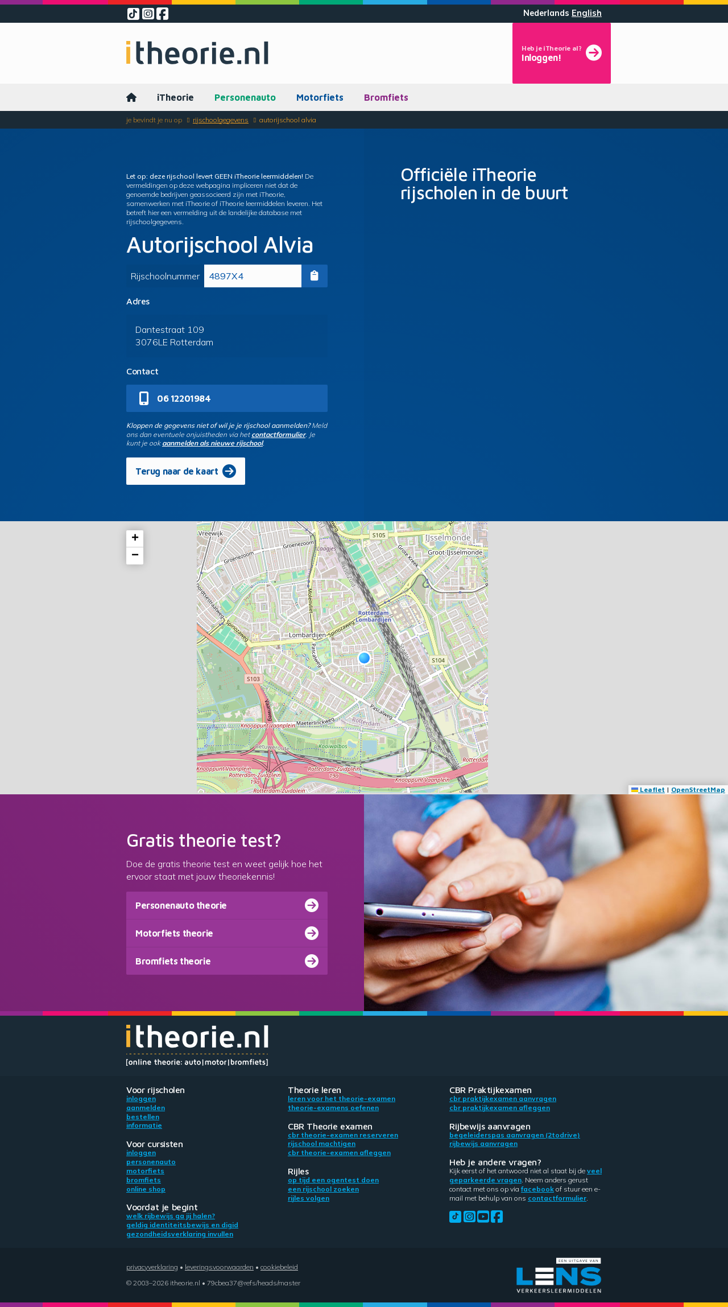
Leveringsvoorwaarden (219, 1267)
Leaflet (648, 789)
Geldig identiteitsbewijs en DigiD (182, 1225)
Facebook (537, 1189)
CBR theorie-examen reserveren (343, 1135)
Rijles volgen (308, 1198)
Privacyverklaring (152, 1267)
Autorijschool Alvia (287, 120)
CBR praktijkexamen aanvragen (502, 1098)
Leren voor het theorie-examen (341, 1098)
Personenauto (245, 97)
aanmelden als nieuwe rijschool (212, 443)
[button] (364, 658)
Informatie (144, 1125)
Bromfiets (386, 97)
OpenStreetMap (698, 789)
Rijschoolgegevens (221, 120)
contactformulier (278, 434)
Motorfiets (320, 97)
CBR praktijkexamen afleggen (499, 1107)
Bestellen (142, 1116)
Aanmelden (145, 1107)
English (587, 13)
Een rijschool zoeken (323, 1189)
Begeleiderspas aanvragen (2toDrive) (514, 1135)
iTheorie (175, 97)
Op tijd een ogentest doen (333, 1180)
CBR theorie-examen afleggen (339, 1152)
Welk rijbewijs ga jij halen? (170, 1215)
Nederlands (546, 13)
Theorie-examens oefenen (333, 1107)
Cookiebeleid (279, 1267)
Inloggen (141, 1098)
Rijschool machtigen (321, 1143)
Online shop (146, 1189)
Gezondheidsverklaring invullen (179, 1234)
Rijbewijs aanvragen (483, 1143)
